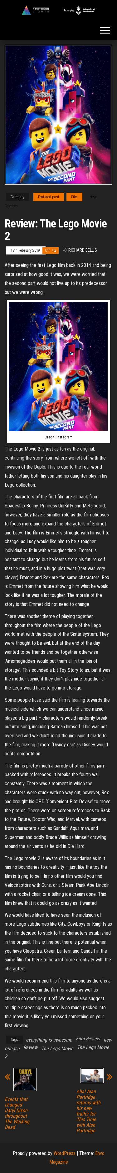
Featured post (48, 197)
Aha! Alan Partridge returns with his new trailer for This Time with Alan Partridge (88, 1111)
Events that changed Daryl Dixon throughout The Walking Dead (17, 1113)
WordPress (65, 1153)
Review (30, 1047)
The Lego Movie (57, 1049)
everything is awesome (49, 1040)
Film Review (88, 1039)
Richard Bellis (82, 250)
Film (74, 197)
